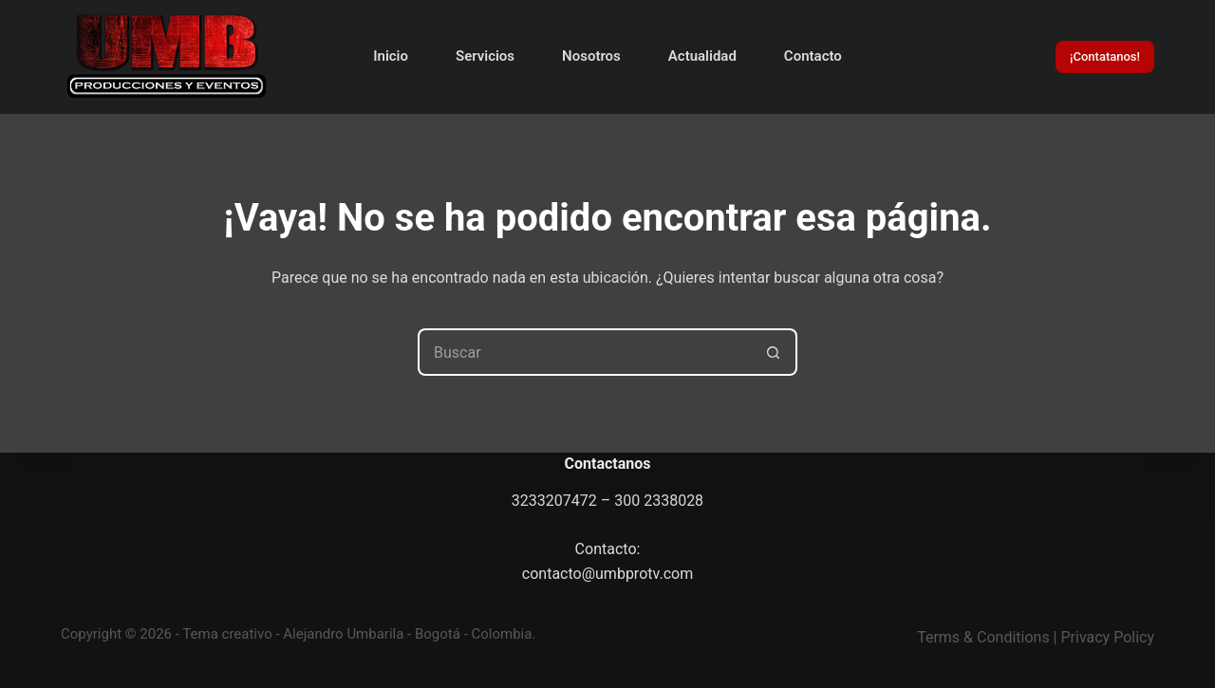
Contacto (813, 56)
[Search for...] (584, 352)
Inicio (390, 56)
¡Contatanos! (1105, 56)
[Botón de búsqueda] (773, 352)
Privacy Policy (1108, 637)
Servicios (485, 56)
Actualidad (702, 56)
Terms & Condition (979, 637)
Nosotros (591, 56)
